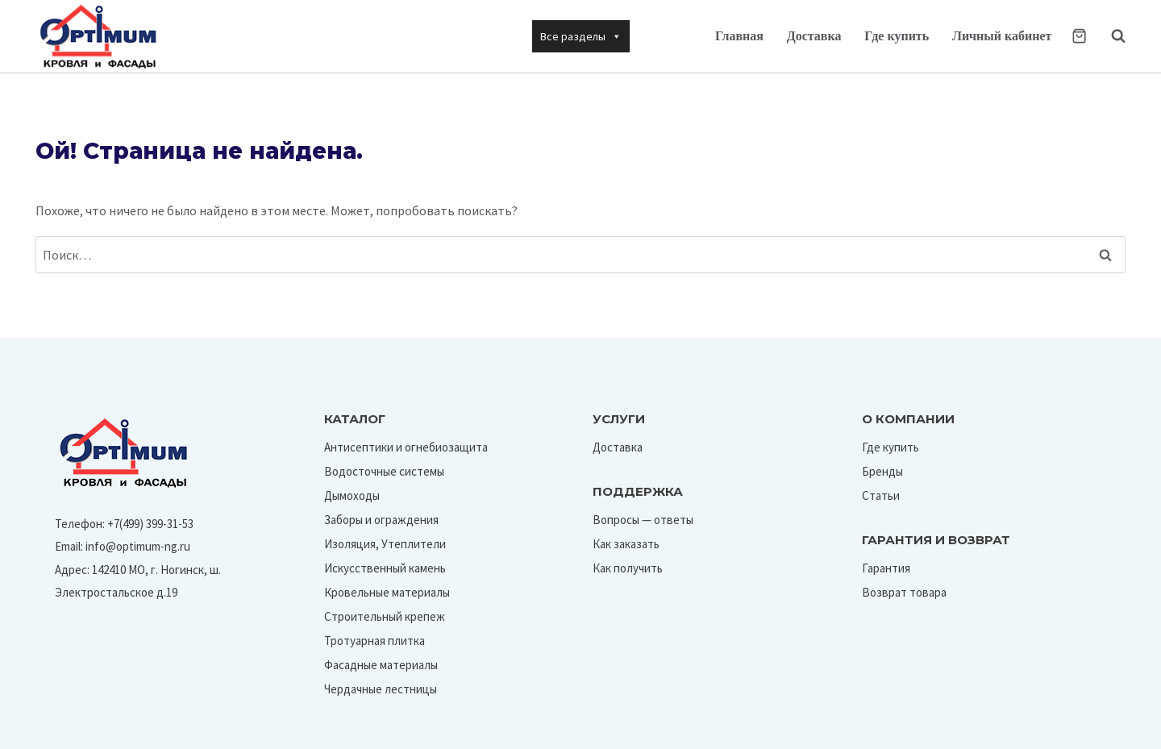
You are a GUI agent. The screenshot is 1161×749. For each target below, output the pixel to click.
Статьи (881, 495)
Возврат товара (904, 592)
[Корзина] (1079, 36)
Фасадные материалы (381, 664)
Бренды (882, 471)
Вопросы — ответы (643, 519)
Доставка (814, 36)
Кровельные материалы (387, 592)
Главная (739, 36)
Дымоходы (352, 495)
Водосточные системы (384, 471)
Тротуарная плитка (374, 640)
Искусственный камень (385, 568)
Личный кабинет (1001, 36)
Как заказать (626, 543)
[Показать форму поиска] (1110, 36)
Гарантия (886, 568)
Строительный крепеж (384, 616)
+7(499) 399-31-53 (150, 523)
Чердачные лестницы (380, 689)
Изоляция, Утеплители (385, 543)
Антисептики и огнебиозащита (406, 447)
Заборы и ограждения (381, 519)
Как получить (628, 568)
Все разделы (581, 36)
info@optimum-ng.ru (137, 546)
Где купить (896, 36)
